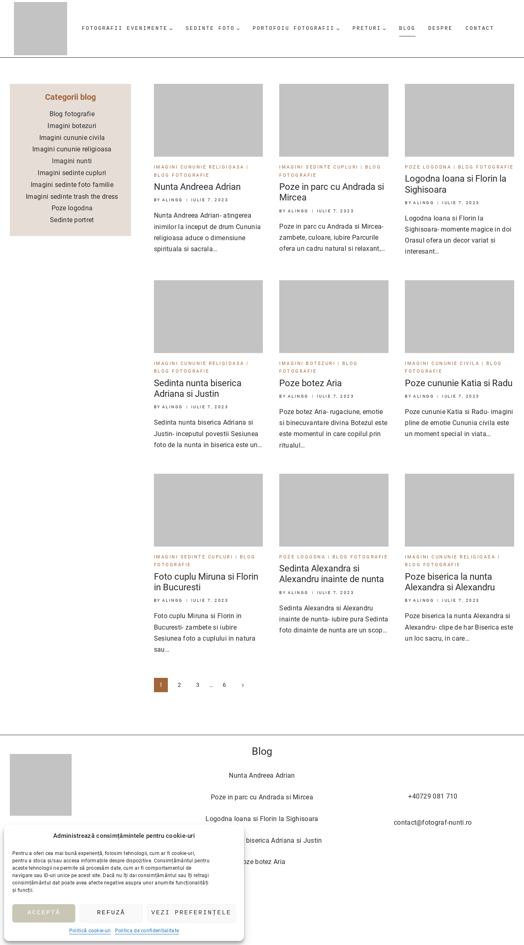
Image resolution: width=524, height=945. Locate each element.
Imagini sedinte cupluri (319, 167)
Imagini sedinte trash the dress (72, 196)
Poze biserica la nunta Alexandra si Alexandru (450, 582)
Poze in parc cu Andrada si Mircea (262, 797)
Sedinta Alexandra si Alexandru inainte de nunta (331, 573)
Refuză (111, 913)
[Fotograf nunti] (40, 28)
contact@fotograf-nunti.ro (433, 822)
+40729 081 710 (432, 796)
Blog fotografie (182, 175)
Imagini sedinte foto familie (72, 185)
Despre (440, 28)
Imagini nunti (72, 161)
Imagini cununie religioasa (199, 167)
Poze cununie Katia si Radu (459, 383)
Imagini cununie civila (442, 363)
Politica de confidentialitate (147, 931)
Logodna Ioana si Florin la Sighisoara (262, 819)
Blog (407, 28)
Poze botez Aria (310, 383)
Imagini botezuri (307, 363)
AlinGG (172, 200)
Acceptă (44, 913)
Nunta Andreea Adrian (197, 187)
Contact (479, 28)
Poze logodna (428, 167)
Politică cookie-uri (90, 931)
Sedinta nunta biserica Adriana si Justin (198, 388)
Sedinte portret (72, 220)
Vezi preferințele (191, 913)
